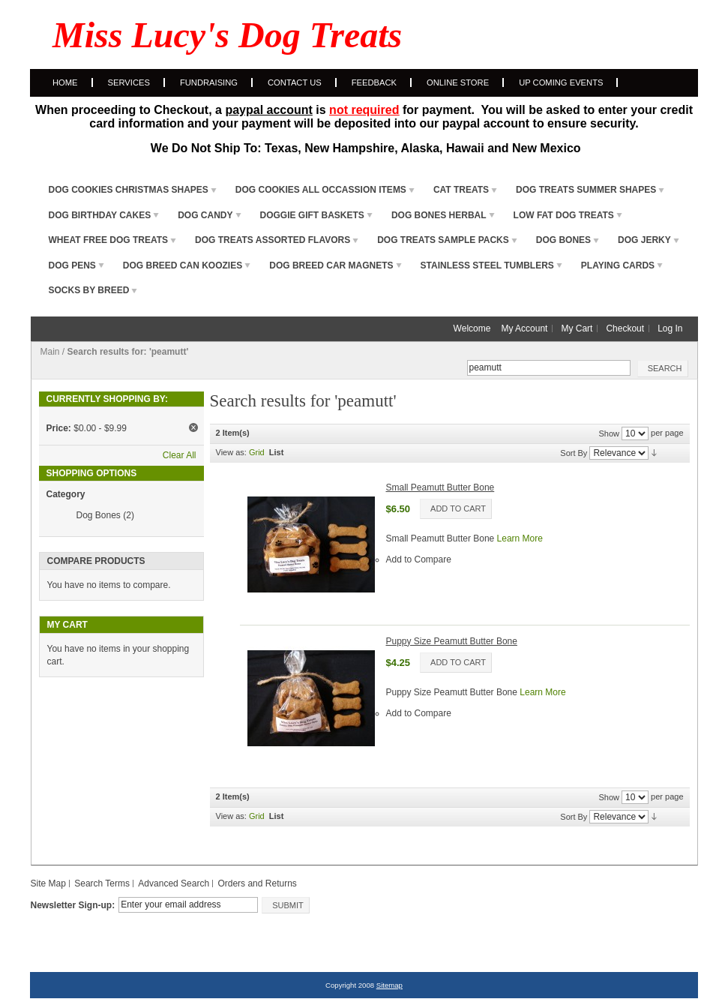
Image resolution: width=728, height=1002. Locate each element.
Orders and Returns (256, 883)
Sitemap (389, 985)
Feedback (374, 82)
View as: (231, 452)
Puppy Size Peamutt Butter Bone (451, 641)
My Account (524, 328)
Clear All (179, 455)
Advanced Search (173, 883)
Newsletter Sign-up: (73, 905)
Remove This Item (193, 427)
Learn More (520, 538)
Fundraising (209, 82)
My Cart (576, 328)
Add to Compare (418, 559)
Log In (670, 328)
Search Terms (102, 883)
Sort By (573, 452)
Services (129, 82)
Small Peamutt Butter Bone (440, 487)
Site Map (48, 883)
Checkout (625, 328)
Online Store (458, 82)
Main (50, 351)
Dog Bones (98, 515)
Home (65, 82)
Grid (257, 452)
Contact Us (295, 82)
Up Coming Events (561, 82)
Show (608, 432)
